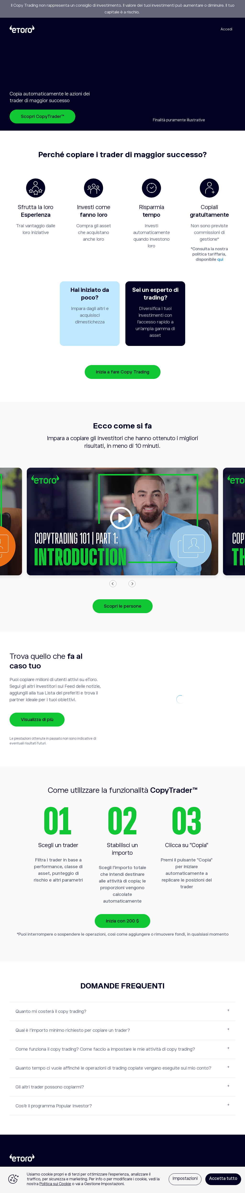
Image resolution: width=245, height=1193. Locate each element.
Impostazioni (185, 1178)
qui (220, 259)
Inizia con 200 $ (122, 920)
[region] (122, 1180)
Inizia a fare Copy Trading (122, 371)
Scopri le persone (122, 606)
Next (132, 583)
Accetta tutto (223, 1178)
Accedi (226, 29)
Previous (113, 583)
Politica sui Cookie (55, 1184)
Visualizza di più (37, 719)
